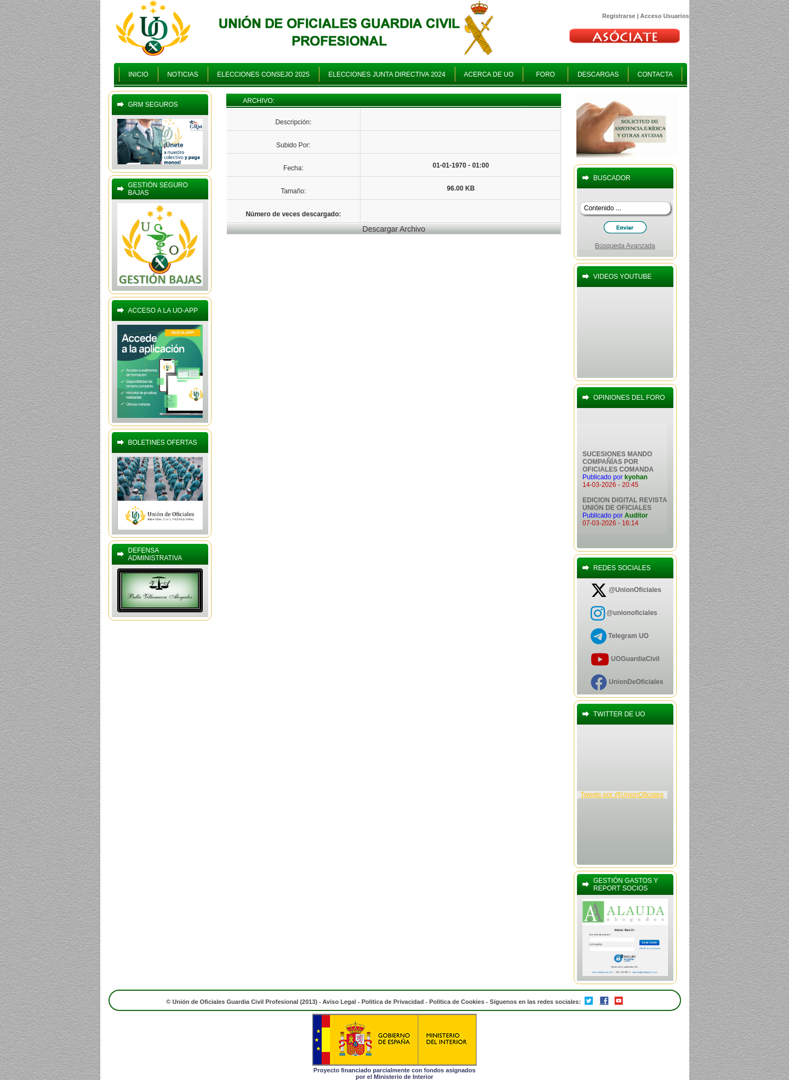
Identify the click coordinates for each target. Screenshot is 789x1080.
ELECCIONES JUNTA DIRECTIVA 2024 (387, 74)
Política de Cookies (457, 1001)
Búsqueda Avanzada (625, 246)
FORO (545, 74)
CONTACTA (655, 74)
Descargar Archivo (394, 229)
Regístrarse (619, 16)
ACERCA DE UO (489, 74)
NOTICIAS (183, 74)
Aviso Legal (339, 1001)
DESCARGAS (598, 74)
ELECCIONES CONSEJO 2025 (263, 74)
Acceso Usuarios (664, 16)
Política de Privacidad (393, 1001)
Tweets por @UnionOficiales (622, 794)
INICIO (138, 74)
